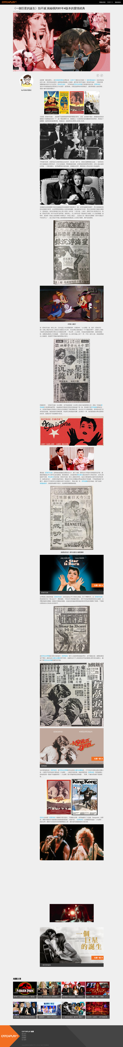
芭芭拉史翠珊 (78, 84)
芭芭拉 (42, 817)
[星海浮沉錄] (72, 574)
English (102, 2)
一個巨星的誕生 (90, 80)
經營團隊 (24, 1037)
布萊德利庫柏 (59, 80)
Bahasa (118, 2)
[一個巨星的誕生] (72, 947)
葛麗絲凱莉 (43, 483)
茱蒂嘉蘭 (94, 407)
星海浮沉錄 (61, 84)
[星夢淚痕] (72, 748)
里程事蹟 (24, 1036)
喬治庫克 (80, 475)
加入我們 (24, 1039)
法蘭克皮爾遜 (56, 658)
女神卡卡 (73, 80)
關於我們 (24, 1034)
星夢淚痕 (97, 84)
